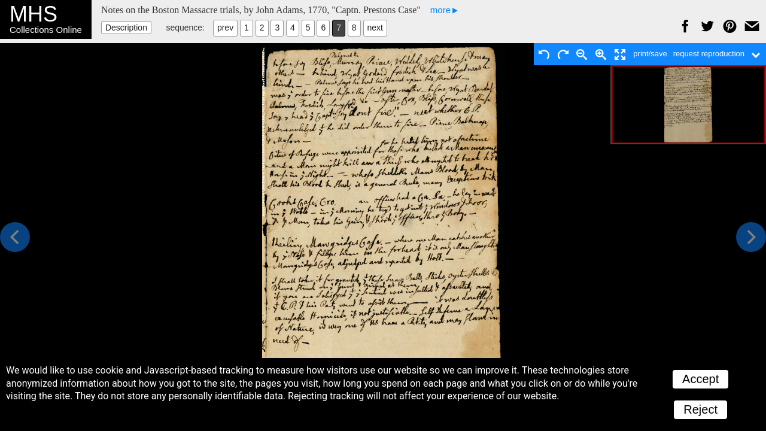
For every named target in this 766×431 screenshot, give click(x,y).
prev (225, 27)
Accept (700, 379)
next (375, 27)
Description (126, 27)
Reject (700, 409)
